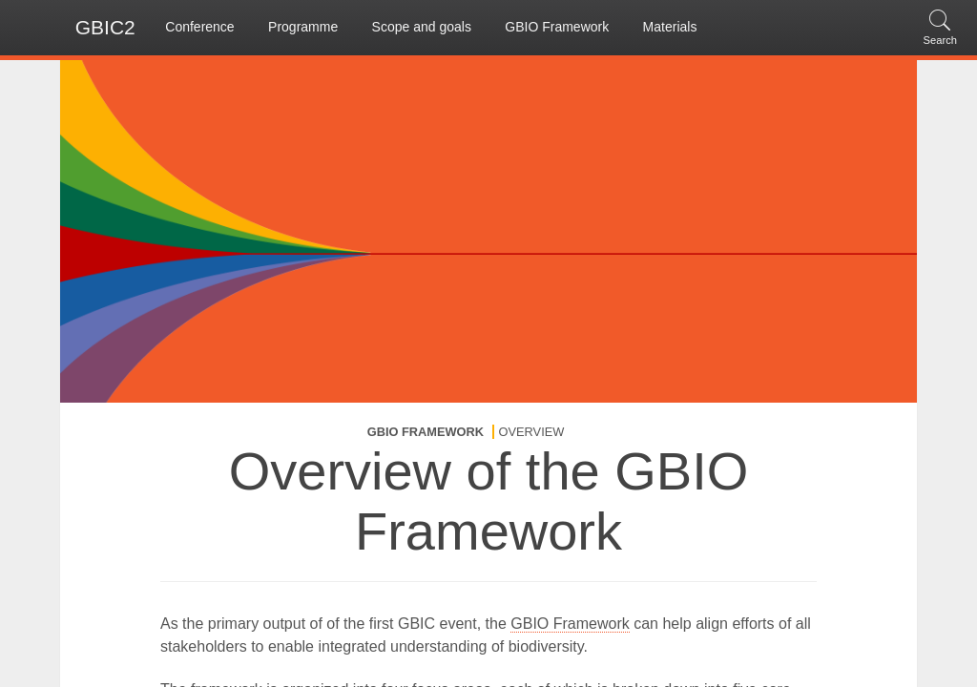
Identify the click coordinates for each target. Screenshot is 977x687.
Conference (199, 26)
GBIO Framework (557, 26)
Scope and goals (421, 26)
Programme (303, 26)
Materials (670, 26)
